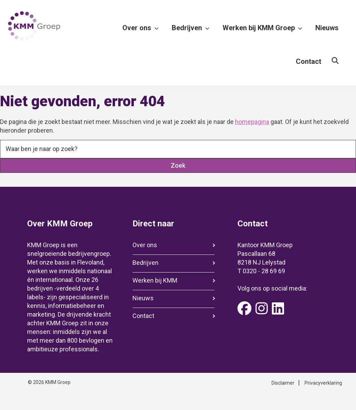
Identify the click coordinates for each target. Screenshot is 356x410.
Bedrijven (145, 262)
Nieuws (143, 298)
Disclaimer (283, 383)
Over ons (144, 245)
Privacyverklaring (323, 383)
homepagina (252, 121)
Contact (143, 315)
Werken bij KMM (154, 280)
